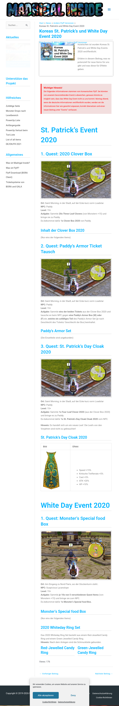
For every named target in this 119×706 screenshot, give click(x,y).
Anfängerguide (13, 125)
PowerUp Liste (13, 120)
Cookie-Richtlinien (49, 702)
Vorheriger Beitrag (50, 673)
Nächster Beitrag (103, 673)
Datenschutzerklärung (66, 702)
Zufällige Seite (13, 106)
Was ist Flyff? (12, 168)
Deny (73, 695)
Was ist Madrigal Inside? (18, 163)
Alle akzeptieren (46, 695)
